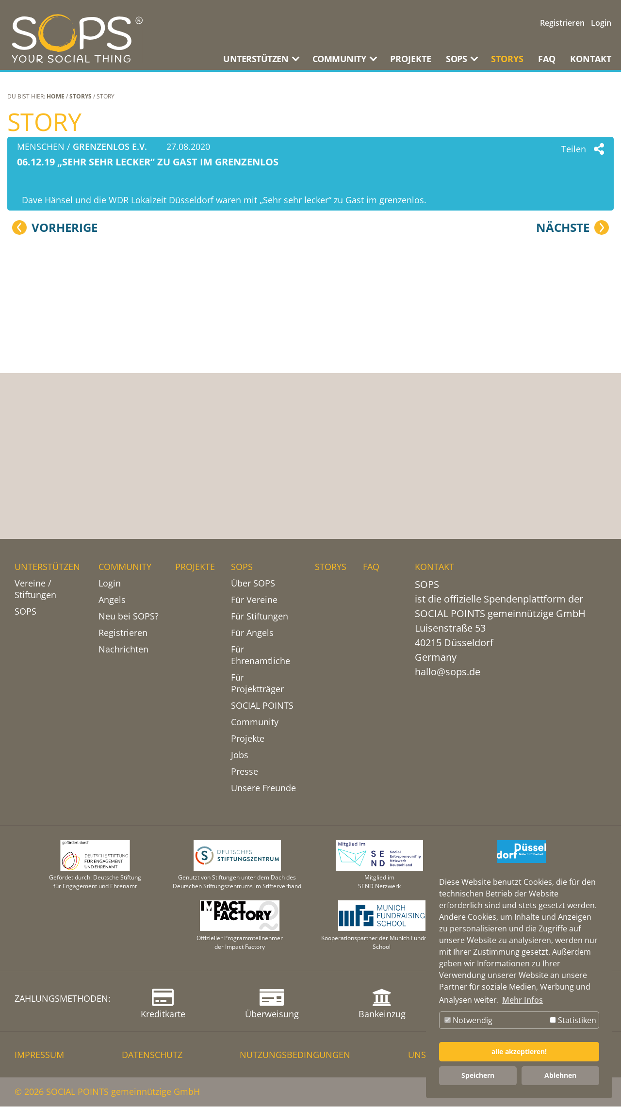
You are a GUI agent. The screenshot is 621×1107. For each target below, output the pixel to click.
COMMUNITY (124, 566)
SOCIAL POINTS (262, 705)
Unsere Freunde (263, 788)
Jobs (239, 755)
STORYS (507, 59)
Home (56, 96)
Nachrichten (123, 649)
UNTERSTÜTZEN (47, 566)
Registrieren (562, 22)
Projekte (247, 738)
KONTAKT (590, 59)
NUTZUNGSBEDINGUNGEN (295, 1055)
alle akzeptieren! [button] (519, 1051)
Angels (112, 599)
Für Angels (252, 632)
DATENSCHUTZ (152, 1055)
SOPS (25, 611)
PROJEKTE (410, 59)
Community (254, 722)
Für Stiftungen (259, 616)
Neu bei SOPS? (128, 616)
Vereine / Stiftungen (35, 589)
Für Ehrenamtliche (260, 655)
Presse (244, 771)
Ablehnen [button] (560, 1075)
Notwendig (468, 1020)
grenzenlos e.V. (110, 146)
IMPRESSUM (39, 1055)
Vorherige (65, 459)
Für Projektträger (257, 683)
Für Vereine (254, 599)
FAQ (547, 59)
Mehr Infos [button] (522, 999)
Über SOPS (253, 583)
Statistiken (573, 1020)
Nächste (562, 459)
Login (601, 22)
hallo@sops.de (447, 671)
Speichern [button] (477, 1075)
